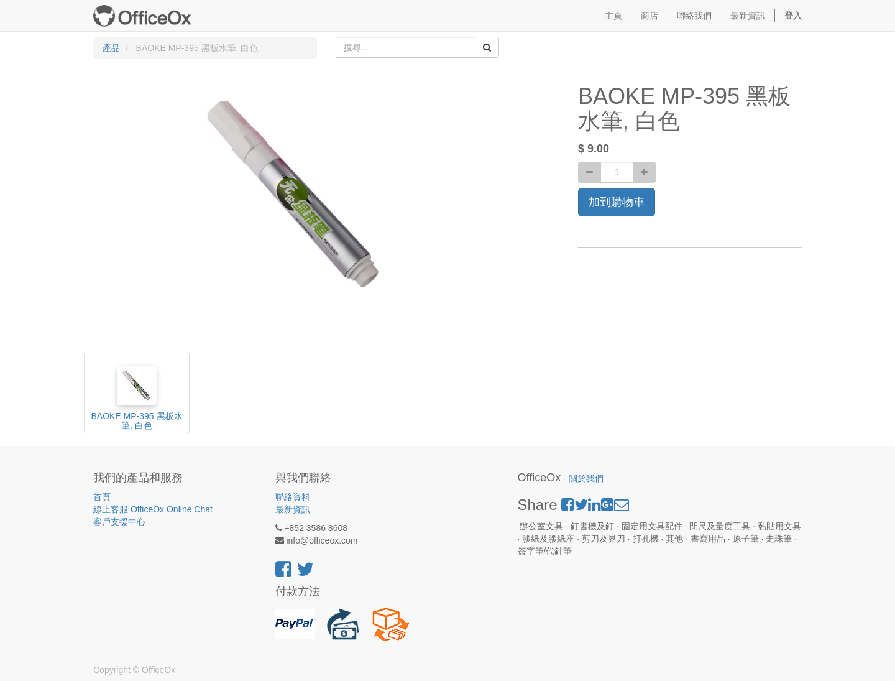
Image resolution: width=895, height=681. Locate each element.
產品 (111, 48)
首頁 (102, 497)
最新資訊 (292, 509)
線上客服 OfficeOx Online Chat (153, 509)
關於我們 (586, 478)
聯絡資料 (292, 497)
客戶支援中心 (119, 522)
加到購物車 (617, 202)
